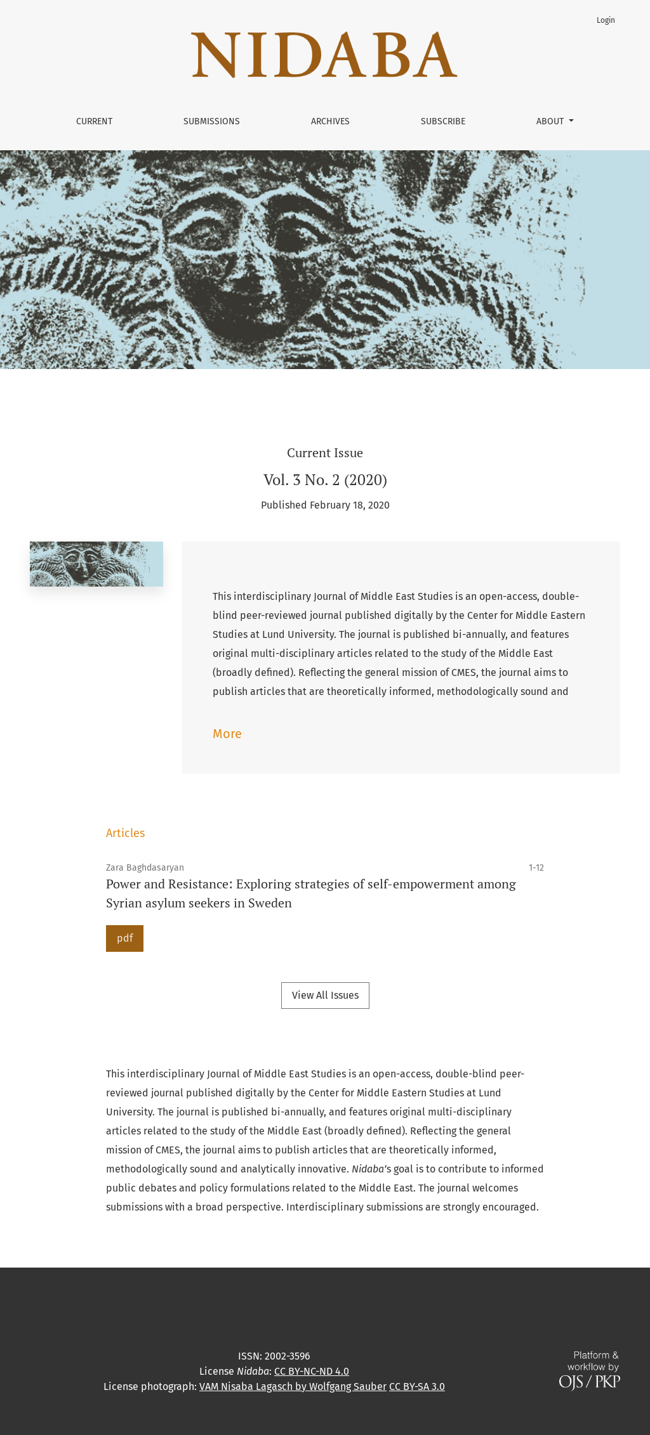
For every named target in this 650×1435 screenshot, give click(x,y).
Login (606, 20)
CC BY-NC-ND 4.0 (311, 1371)
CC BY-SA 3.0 (417, 1386)
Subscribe (443, 121)
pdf (125, 938)
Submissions (211, 121)
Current (94, 121)
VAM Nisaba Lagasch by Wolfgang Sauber (293, 1386)
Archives (330, 121)
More (227, 733)
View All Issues (325, 995)
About (551, 121)
